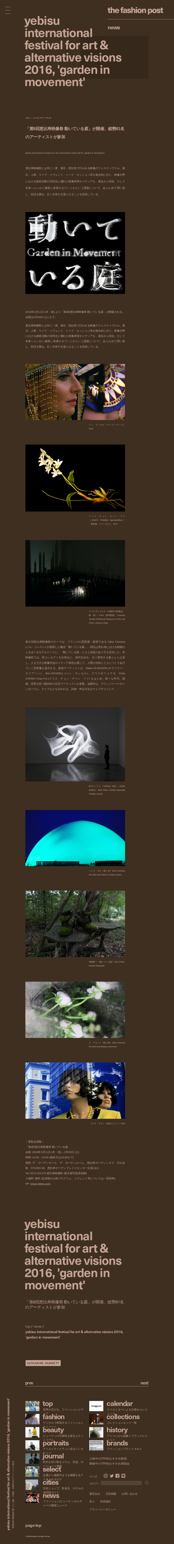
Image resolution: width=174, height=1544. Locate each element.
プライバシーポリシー (102, 1509)
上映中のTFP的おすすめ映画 (108, 1458)
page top (33, 1525)
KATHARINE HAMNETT (43, 1363)
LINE (123, 1476)
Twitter (112, 1476)
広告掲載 (111, 1493)
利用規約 (105, 1501)
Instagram (106, 1476)
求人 (92, 1501)
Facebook (117, 1476)
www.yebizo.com (41, 1183)
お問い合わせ (130, 1493)
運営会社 (94, 1493)
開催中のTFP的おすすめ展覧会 (109, 1463)
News (114, 27)
